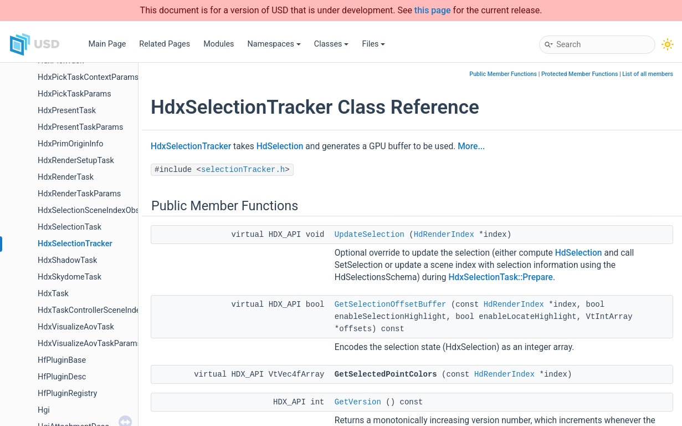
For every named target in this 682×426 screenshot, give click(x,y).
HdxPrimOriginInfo (70, 144)
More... (471, 146)
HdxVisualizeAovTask (76, 327)
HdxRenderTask (66, 177)
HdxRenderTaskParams (79, 194)
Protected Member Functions (579, 74)
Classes (331, 44)
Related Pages (164, 44)
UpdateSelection (369, 234)
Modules (218, 44)
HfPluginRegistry (67, 393)
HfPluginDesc (62, 377)
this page (432, 10)
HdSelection (280, 146)
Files (373, 44)
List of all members (647, 74)
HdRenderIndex (444, 234)
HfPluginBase (62, 360)
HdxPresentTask (67, 110)
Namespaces (274, 44)
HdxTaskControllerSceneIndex (91, 310)
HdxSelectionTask (69, 227)
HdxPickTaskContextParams (88, 77)
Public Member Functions (503, 74)
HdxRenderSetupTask (76, 160)
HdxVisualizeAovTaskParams (89, 343)
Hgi (44, 410)
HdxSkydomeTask (69, 277)
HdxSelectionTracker (75, 243)
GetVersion (358, 402)
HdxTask (53, 293)
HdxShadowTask (67, 260)
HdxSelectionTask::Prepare (500, 277)
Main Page (107, 44)
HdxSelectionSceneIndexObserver (97, 210)
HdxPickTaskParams (74, 94)
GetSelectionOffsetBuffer (391, 304)
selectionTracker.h (243, 169)
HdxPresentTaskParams (80, 127)
